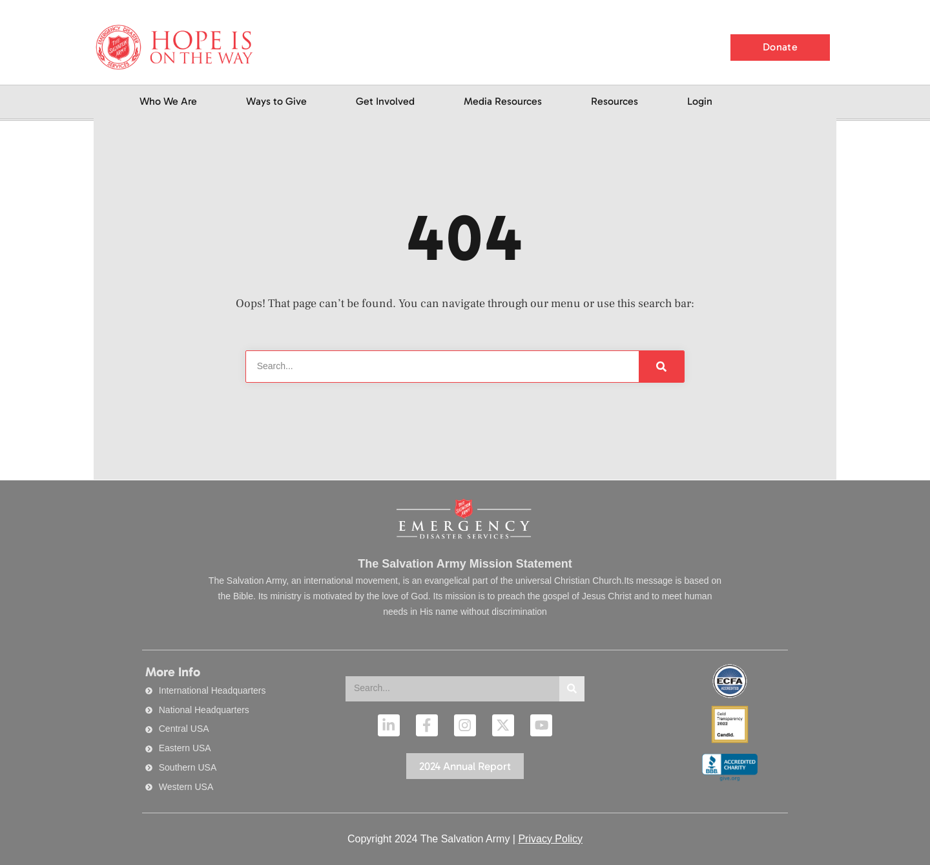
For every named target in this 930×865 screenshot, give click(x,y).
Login (699, 101)
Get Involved (385, 101)
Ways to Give (276, 101)
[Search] (661, 366)
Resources (614, 101)
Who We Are (168, 101)
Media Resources (503, 101)
